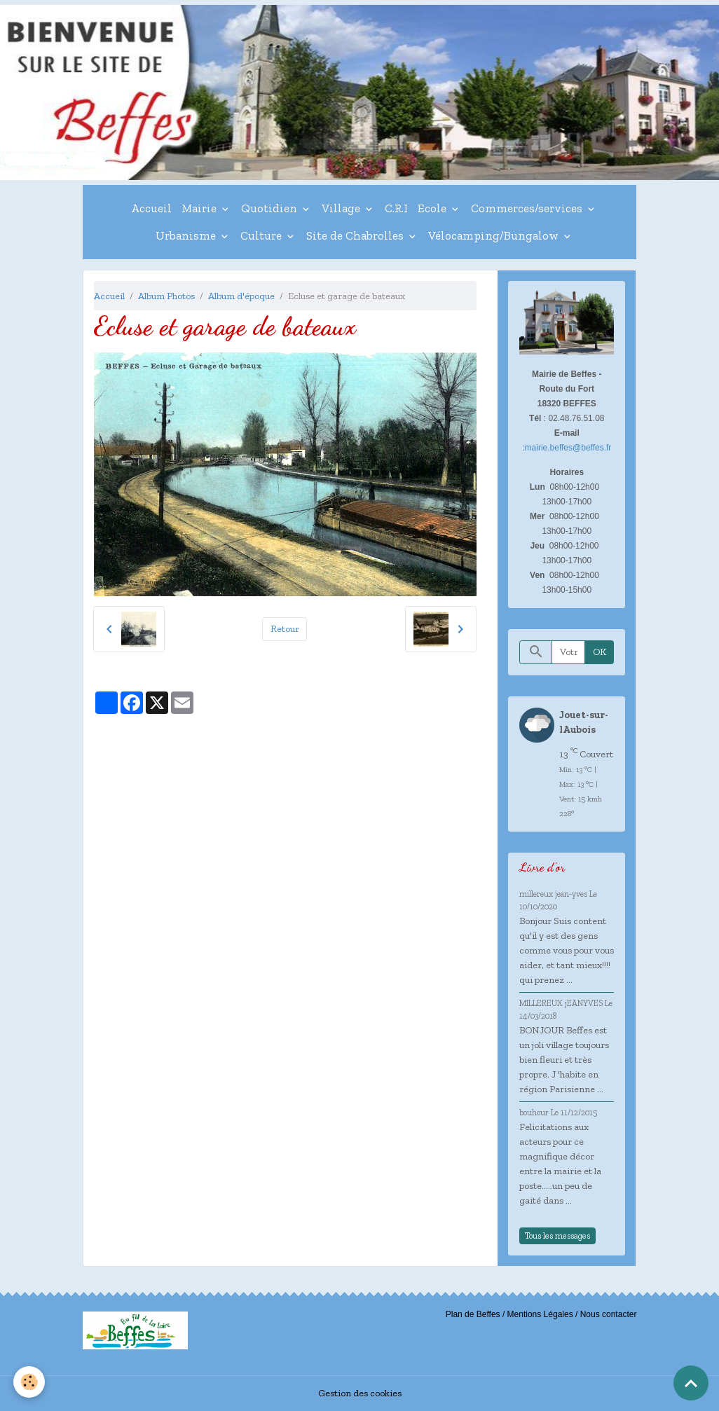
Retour (285, 629)
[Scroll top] (690, 1382)
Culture (262, 235)
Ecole (433, 208)
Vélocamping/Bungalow (494, 235)
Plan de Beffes (473, 1314)
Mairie (200, 208)
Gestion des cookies (360, 1393)
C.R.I (396, 208)
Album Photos (166, 296)
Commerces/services (528, 208)
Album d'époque (241, 296)
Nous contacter (608, 1314)
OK (599, 652)
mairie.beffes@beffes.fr (568, 448)
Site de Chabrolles (356, 235)
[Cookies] (30, 1382)
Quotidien (270, 208)
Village (342, 208)
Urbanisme (187, 235)
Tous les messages (557, 1235)
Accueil (151, 208)
